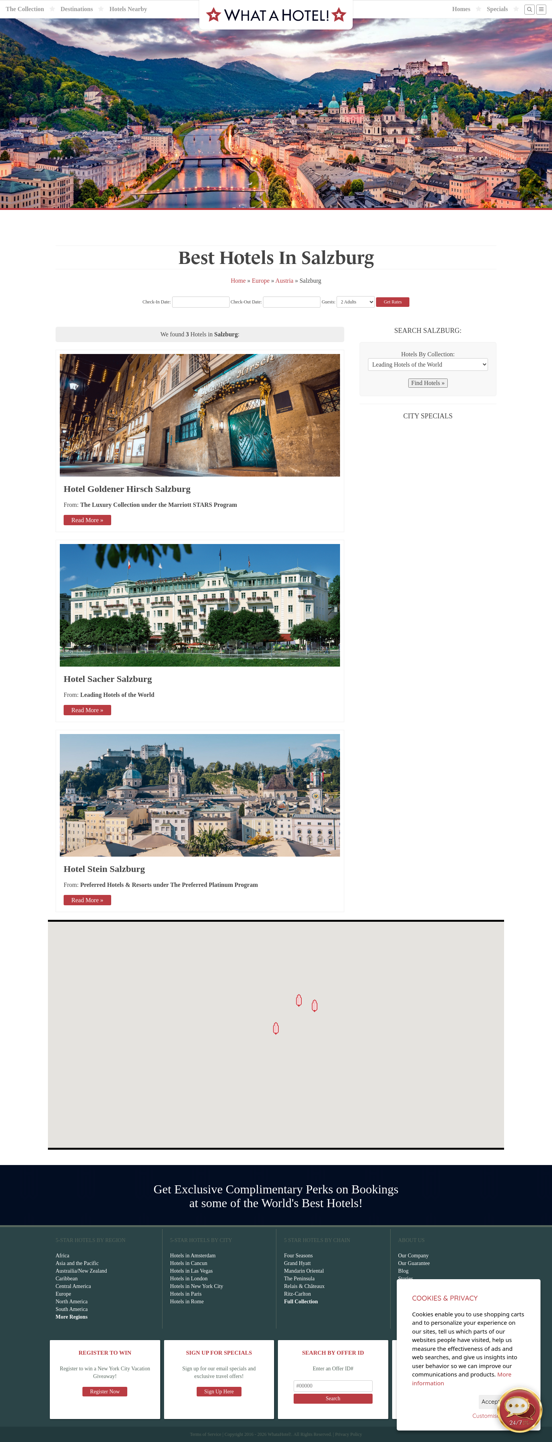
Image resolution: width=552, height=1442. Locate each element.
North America (72, 1301)
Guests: (328, 302)
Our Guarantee (414, 1263)
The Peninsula (299, 1278)
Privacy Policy (348, 1434)
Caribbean (67, 1278)
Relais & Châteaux (304, 1286)
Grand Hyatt (297, 1263)
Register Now (105, 1391)
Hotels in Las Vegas (191, 1271)
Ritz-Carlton (297, 1294)
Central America (73, 1286)
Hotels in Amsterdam (193, 1255)
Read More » (87, 520)
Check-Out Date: (276, 302)
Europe (260, 280)
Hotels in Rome (187, 1301)
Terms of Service (205, 1434)
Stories (405, 1278)
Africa (62, 1255)
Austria (284, 280)
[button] (276, 1028)
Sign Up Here (219, 1391)
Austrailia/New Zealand (81, 1271)
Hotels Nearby (128, 9)
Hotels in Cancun (188, 1263)
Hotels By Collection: (428, 354)
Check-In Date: (186, 302)
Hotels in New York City (196, 1286)
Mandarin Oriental (304, 1271)
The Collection (25, 9)
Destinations (77, 9)
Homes (461, 9)
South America (72, 1309)
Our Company (413, 1255)
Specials (497, 9)
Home (238, 280)
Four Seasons (298, 1255)
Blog (403, 1271)
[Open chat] (520, 1410)
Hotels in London (189, 1278)
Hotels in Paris (186, 1294)
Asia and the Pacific (77, 1263)
